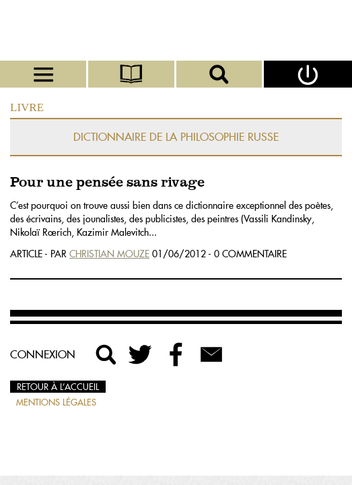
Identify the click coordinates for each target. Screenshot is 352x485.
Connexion (42, 354)
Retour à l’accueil (58, 386)
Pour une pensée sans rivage (107, 183)
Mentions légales (56, 402)
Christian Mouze (109, 254)
